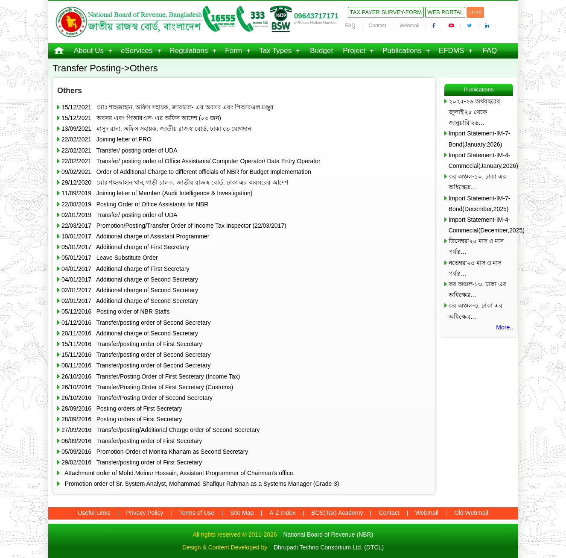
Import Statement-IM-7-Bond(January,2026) (480, 138)
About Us (89, 51)
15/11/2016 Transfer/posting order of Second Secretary (135, 354)
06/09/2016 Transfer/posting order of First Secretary (131, 441)
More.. (504, 327)
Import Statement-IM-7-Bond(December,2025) (480, 203)
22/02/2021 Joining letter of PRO (106, 139)
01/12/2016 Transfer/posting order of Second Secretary (135, 322)
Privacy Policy (144, 512)
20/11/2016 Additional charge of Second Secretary (129, 333)
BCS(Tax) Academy (337, 512)
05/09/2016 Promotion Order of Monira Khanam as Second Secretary (154, 451)
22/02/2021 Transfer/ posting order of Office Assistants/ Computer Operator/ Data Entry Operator (191, 161)
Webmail (409, 26)
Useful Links (94, 512)
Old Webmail (471, 512)
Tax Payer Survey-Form (386, 12)
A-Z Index (282, 512)
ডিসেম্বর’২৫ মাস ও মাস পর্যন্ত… (476, 246)
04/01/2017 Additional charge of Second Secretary (129, 279)
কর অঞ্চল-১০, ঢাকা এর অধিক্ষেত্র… (477, 182)
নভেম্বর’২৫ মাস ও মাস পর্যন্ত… (475, 268)
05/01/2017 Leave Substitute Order (109, 257)
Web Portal (445, 12)
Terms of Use (196, 512)
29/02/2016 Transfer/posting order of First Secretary (131, 462)
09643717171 (316, 16)
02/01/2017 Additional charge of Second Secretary (129, 290)
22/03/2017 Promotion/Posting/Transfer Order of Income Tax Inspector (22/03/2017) (173, 225)
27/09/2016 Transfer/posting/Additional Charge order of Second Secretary (160, 429)
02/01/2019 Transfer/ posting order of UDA (119, 214)
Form (233, 51)
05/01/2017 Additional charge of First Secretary (125, 247)
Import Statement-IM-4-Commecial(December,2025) (481, 225)
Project (354, 51)
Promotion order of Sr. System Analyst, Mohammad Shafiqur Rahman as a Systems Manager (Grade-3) (200, 483)
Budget (321, 51)
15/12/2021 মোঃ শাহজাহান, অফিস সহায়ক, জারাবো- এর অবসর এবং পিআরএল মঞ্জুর (167, 107)
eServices (137, 51)
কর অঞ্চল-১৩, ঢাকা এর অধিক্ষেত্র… (477, 289)
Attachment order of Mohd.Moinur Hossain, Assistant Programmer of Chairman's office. (178, 473)
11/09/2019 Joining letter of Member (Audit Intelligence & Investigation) (156, 193)
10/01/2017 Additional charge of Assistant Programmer (135, 236)
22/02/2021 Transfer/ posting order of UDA (119, 150)
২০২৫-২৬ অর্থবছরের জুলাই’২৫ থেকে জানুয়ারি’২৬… (475, 112)
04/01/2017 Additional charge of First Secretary (125, 268)
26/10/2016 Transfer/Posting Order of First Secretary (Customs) (147, 387)
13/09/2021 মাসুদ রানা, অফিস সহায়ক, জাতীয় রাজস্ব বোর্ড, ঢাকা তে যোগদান (156, 128)
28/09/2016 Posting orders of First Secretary (121, 408)
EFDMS (451, 51)
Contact (377, 26)
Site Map (242, 512)
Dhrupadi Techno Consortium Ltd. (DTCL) (329, 547)
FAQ (350, 26)
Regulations (189, 51)
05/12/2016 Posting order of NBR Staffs (115, 311)
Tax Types (275, 51)
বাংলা (475, 12)
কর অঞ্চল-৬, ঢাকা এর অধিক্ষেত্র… (475, 311)
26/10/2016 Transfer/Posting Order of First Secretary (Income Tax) (150, 376)
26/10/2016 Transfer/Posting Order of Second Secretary (137, 397)
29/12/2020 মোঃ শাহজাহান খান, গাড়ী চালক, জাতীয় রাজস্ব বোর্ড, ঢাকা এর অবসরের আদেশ (174, 182)
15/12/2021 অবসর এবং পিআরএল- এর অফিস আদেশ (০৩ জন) (141, 118)
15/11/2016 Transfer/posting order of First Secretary (131, 344)
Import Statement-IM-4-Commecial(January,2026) (481, 160)
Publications (402, 51)
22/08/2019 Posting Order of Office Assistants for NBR (134, 204)
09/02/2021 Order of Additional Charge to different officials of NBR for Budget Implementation (186, 171)
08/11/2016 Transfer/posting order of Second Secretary (135, 365)
